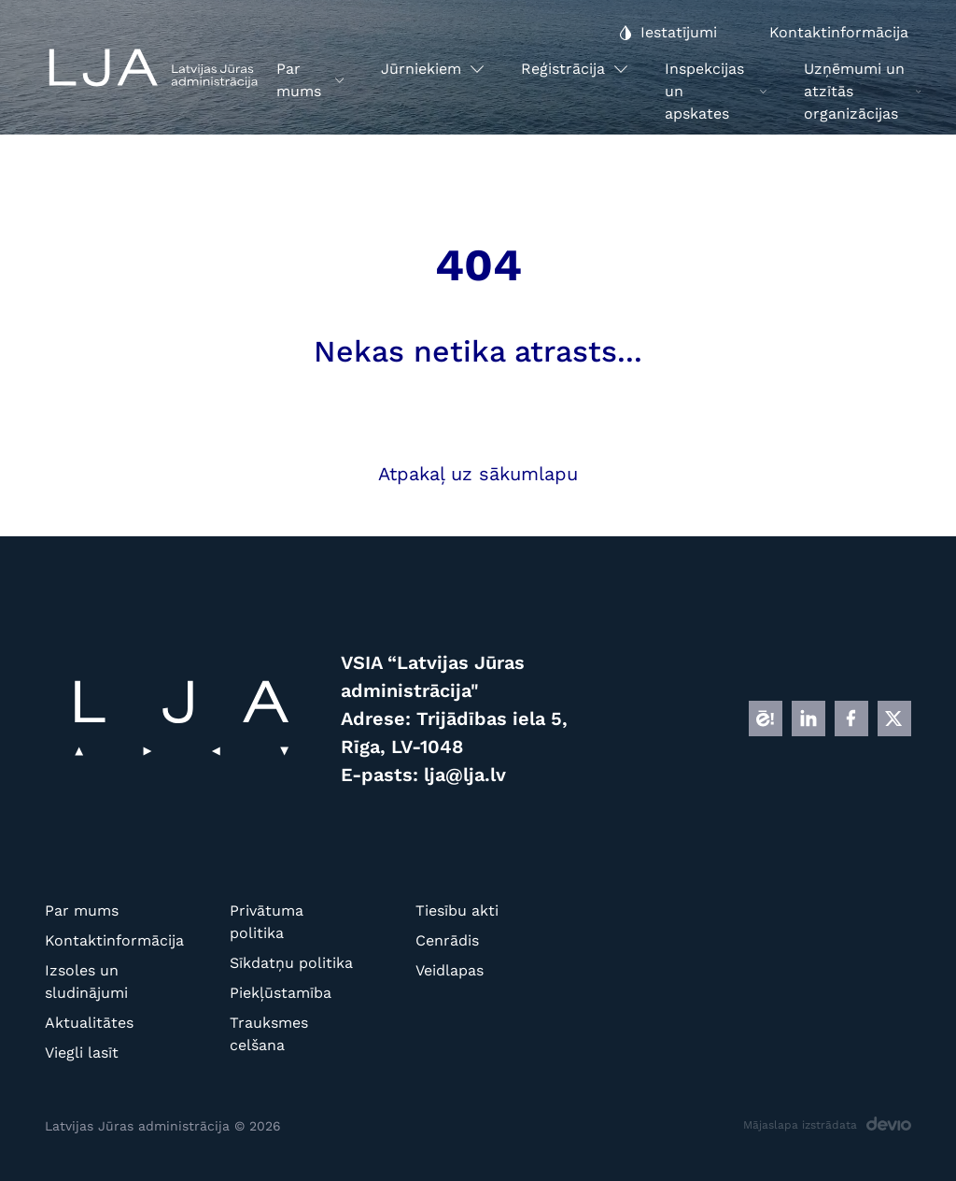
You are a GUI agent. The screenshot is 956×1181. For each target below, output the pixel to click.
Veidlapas (449, 970)
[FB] (851, 718)
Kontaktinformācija (108, 940)
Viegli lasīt (82, 1052)
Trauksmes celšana (269, 1034)
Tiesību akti (457, 910)
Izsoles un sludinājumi (86, 981)
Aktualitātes (89, 1023)
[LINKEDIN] (808, 718)
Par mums (82, 910)
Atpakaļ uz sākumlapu (478, 473)
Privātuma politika (266, 922)
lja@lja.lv (465, 774)
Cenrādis (447, 940)
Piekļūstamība (280, 993)
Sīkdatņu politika (291, 963)
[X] (894, 718)
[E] (765, 718)
